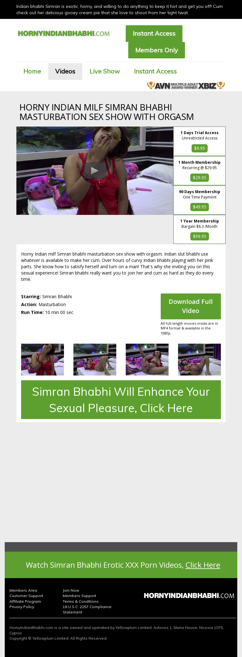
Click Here (203, 564)
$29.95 (199, 178)
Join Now (71, 590)
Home (32, 71)
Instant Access (154, 33)
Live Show (104, 71)
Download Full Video (191, 306)
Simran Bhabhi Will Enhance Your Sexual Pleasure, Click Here (121, 399)
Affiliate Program (25, 601)
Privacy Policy (21, 606)
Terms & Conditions (81, 601)
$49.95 (199, 207)
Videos (65, 71)
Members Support (79, 595)
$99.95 (199, 236)
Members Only (156, 50)
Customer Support (26, 595)
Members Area (23, 590)
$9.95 (199, 148)
